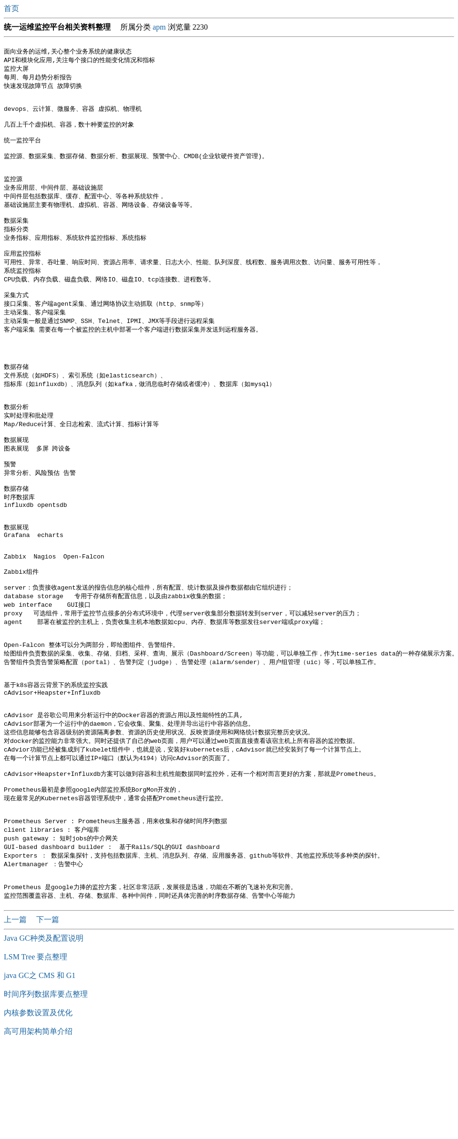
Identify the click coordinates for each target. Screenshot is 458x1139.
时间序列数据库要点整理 (46, 1084)
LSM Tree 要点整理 (35, 1046)
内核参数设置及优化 (38, 1102)
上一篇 (16, 1009)
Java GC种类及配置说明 (43, 1028)
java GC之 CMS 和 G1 (39, 1065)
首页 (12, 8)
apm (159, 27)
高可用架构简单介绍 (38, 1121)
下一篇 (47, 1009)
